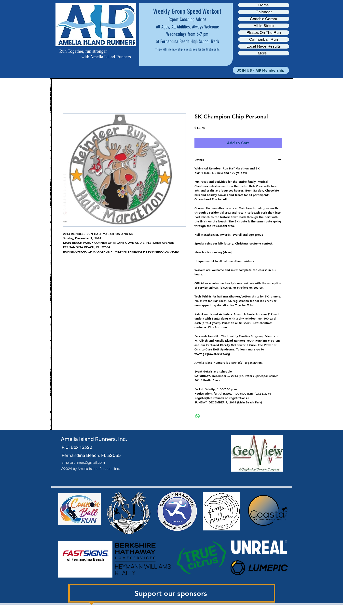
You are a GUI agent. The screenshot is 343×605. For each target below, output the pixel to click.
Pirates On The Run (264, 32)
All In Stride (264, 26)
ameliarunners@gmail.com (83, 462)
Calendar (264, 12)
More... (264, 53)
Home (263, 5)
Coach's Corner (263, 19)
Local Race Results (264, 46)
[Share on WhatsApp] (198, 416)
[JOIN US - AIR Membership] (261, 70)
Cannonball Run (263, 39)
